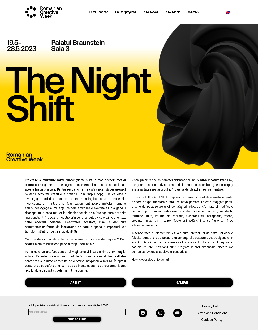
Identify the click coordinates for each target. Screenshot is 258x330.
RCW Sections (98, 12)
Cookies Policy (211, 320)
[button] (75, 282)
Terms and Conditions (211, 313)
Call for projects (125, 12)
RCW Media (172, 12)
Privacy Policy (212, 306)
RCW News (150, 12)
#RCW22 (193, 12)
